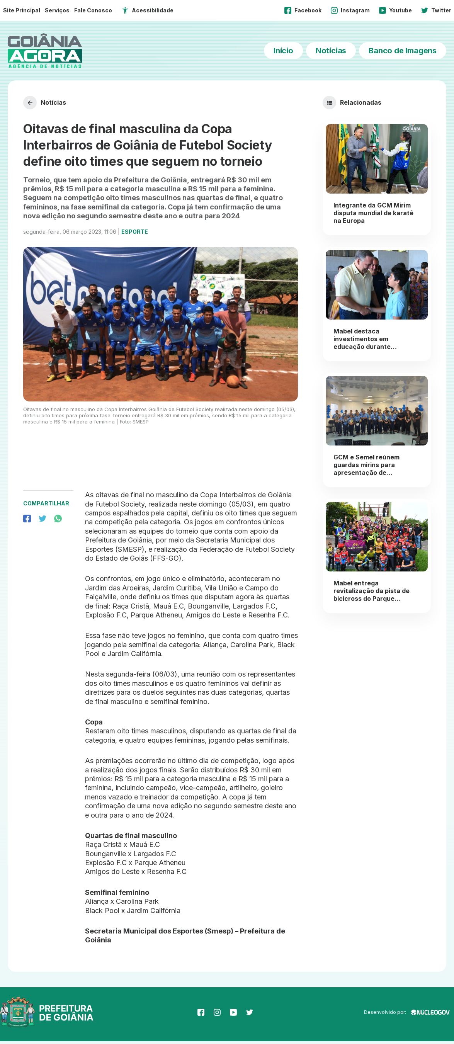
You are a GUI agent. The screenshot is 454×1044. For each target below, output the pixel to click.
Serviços (57, 10)
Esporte (134, 234)
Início (283, 50)
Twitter (436, 10)
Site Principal (21, 10)
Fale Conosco (93, 10)
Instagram (350, 10)
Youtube (395, 10)
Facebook (302, 10)
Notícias (331, 50)
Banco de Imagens (403, 50)
